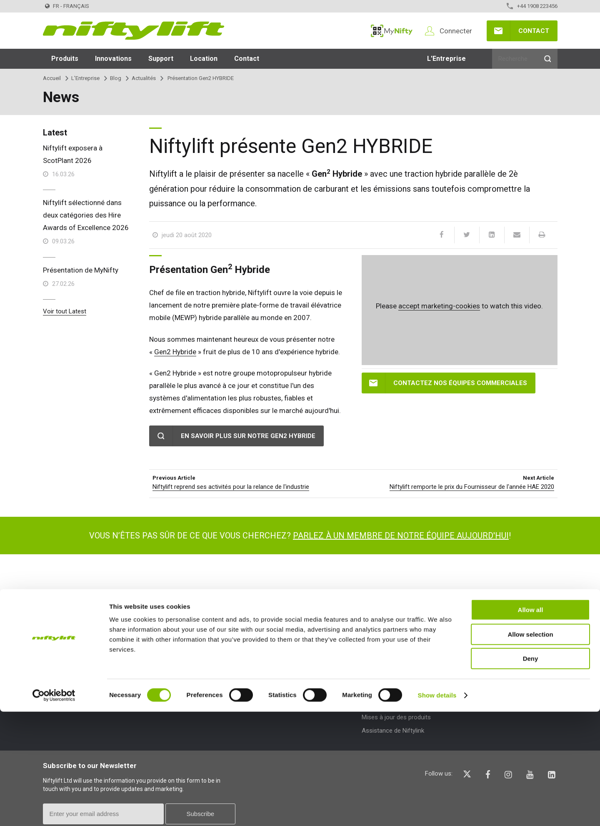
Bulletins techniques (389, 690)
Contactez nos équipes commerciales (460, 383)
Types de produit (177, 636)
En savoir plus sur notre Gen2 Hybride (248, 436)
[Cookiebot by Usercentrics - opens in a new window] (54, 809)
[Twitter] (466, 235)
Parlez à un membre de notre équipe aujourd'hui (401, 536)
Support (160, 59)
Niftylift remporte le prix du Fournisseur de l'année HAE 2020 (472, 487)
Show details (437, 809)
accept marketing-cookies (439, 306)
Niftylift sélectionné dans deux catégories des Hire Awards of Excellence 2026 (86, 215)
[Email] (516, 235)
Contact (533, 31)
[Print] (541, 235)
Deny (530, 772)
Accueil (52, 78)
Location (204, 59)
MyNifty (391, 31)
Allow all (530, 724)
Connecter (456, 31)
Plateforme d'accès (176, 654)
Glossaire (481, 668)
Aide (475, 636)
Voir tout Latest (64, 311)
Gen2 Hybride (175, 352)
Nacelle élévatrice (173, 668)
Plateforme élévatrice (178, 682)
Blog (115, 78)
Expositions (271, 682)
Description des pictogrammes (510, 682)
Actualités (144, 78)
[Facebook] (441, 235)
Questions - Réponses (498, 654)
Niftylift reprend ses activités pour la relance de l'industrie (230, 487)
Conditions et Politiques (75, 668)
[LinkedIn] (491, 235)
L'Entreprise (446, 59)
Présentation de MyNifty (80, 270)
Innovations (113, 59)
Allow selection (530, 748)
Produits (64, 59)
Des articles (271, 668)
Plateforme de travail (177, 695)
